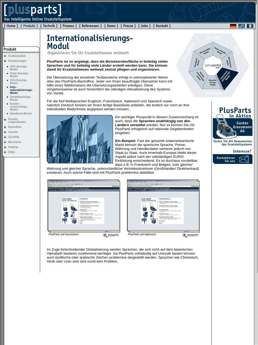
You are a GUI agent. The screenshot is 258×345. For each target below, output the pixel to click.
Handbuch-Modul (21, 113)
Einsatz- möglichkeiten (17, 120)
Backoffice (15, 127)
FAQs (11, 152)
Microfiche (14, 142)
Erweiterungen (17, 60)
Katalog (13, 147)
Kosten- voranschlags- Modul (19, 106)
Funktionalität (17, 55)
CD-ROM (13, 137)
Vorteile (13, 132)
